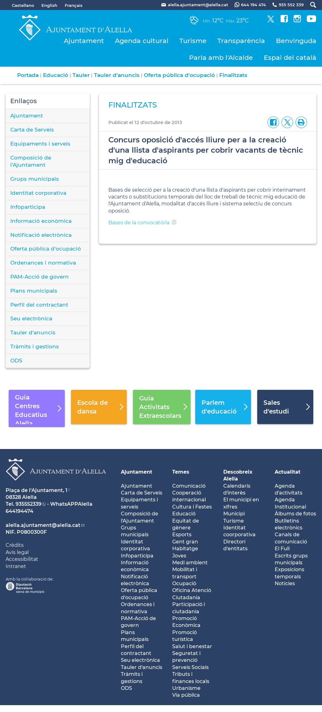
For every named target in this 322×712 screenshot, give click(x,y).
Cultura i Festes (192, 507)
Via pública (186, 695)
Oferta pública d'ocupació (179, 75)
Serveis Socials (190, 667)
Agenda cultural (141, 41)
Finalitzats (233, 75)
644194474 (19, 511)
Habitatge (185, 549)
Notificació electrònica (41, 235)
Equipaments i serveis (40, 144)
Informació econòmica (41, 221)
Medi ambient (190, 563)
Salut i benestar (192, 646)
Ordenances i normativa (43, 263)
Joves (179, 556)
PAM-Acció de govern (39, 277)
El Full (282, 549)
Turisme (192, 41)
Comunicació (189, 486)
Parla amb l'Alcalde (221, 57)
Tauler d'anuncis (117, 75)
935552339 (28, 504)
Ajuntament (84, 41)
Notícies (285, 583)
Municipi (234, 514)
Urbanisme (186, 688)
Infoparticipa (27, 207)
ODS (16, 360)
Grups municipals (34, 179)
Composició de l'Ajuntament (30, 161)
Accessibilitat (22, 559)
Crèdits (15, 545)
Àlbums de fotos (295, 514)
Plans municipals (33, 291)
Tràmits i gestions (34, 346)
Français (74, 5)
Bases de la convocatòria (138, 223)
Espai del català (290, 57)
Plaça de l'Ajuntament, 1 (36, 490)
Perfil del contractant (39, 305)
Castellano (23, 5)
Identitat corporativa (38, 193)
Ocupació (184, 583)
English (49, 5)
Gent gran (185, 542)
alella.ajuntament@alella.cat (43, 525)
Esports (182, 535)
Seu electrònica (31, 318)
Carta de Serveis (32, 130)
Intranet (16, 566)
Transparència (241, 41)
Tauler (81, 75)
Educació (55, 75)
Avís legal (17, 552)
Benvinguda (296, 41)
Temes (180, 472)
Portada (28, 75)
